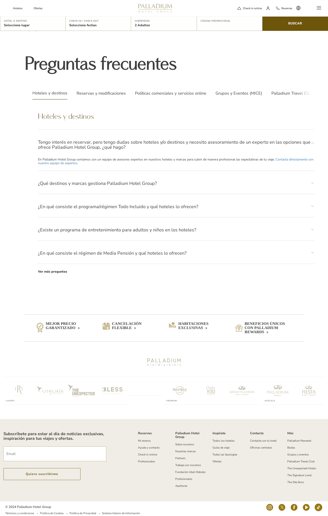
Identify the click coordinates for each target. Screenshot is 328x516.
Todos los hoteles (224, 440)
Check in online (252, 8)
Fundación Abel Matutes (190, 472)
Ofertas (38, 8)
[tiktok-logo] (318, 509)
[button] (33, 23)
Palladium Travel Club (301, 461)
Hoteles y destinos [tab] (49, 93)
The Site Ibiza (295, 482)
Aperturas (181, 485)
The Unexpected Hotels (301, 468)
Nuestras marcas (185, 451)
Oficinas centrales (261, 447)
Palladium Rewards (299, 440)
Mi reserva (144, 440)
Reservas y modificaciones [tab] (101, 93)
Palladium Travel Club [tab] (292, 93)
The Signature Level (299, 475)
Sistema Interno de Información (121, 513)
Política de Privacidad (82, 513)
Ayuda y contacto (149, 447)
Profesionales (146, 461)
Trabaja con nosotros (188, 465)
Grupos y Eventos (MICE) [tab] (239, 93)
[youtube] (306, 509)
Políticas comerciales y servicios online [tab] (170, 93)
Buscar (295, 23)
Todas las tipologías (225, 454)
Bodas (291, 447)
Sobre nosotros (184, 444)
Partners (180, 458)
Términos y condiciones (19, 513)
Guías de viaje (221, 447)
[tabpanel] (176, 194)
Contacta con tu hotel (263, 440)
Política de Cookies (52, 513)
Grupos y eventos (298, 454)
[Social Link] (269, 509)
